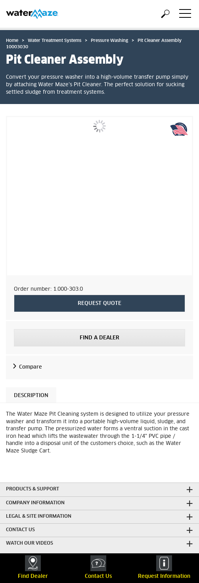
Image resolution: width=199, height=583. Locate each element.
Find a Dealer (99, 338)
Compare (30, 367)
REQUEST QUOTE (99, 303)
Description (31, 395)
